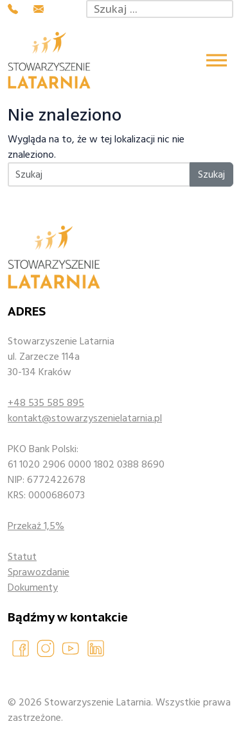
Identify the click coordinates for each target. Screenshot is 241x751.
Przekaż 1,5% (36, 526)
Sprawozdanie (38, 572)
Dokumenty (33, 587)
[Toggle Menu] (216, 60)
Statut (22, 557)
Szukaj (211, 174)
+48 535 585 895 (46, 403)
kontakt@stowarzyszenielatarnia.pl (85, 418)
